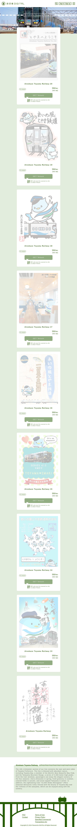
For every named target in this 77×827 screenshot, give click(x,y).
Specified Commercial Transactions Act (43, 821)
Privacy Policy (40, 817)
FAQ (23, 815)
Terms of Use (40, 815)
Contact (25, 817)
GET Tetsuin (38, 95)
